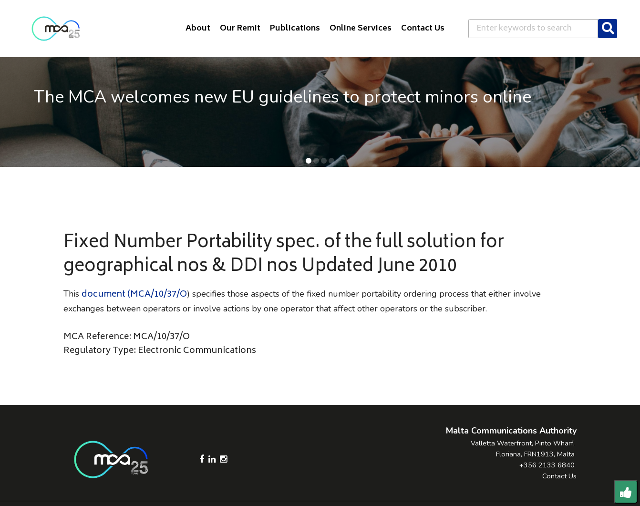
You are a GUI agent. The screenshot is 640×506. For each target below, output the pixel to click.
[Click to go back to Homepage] (56, 29)
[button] (308, 161)
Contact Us (559, 476)
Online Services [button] (361, 28)
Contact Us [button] (422, 28)
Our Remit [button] (240, 28)
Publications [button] (295, 28)
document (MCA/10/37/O (134, 294)
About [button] (198, 28)
